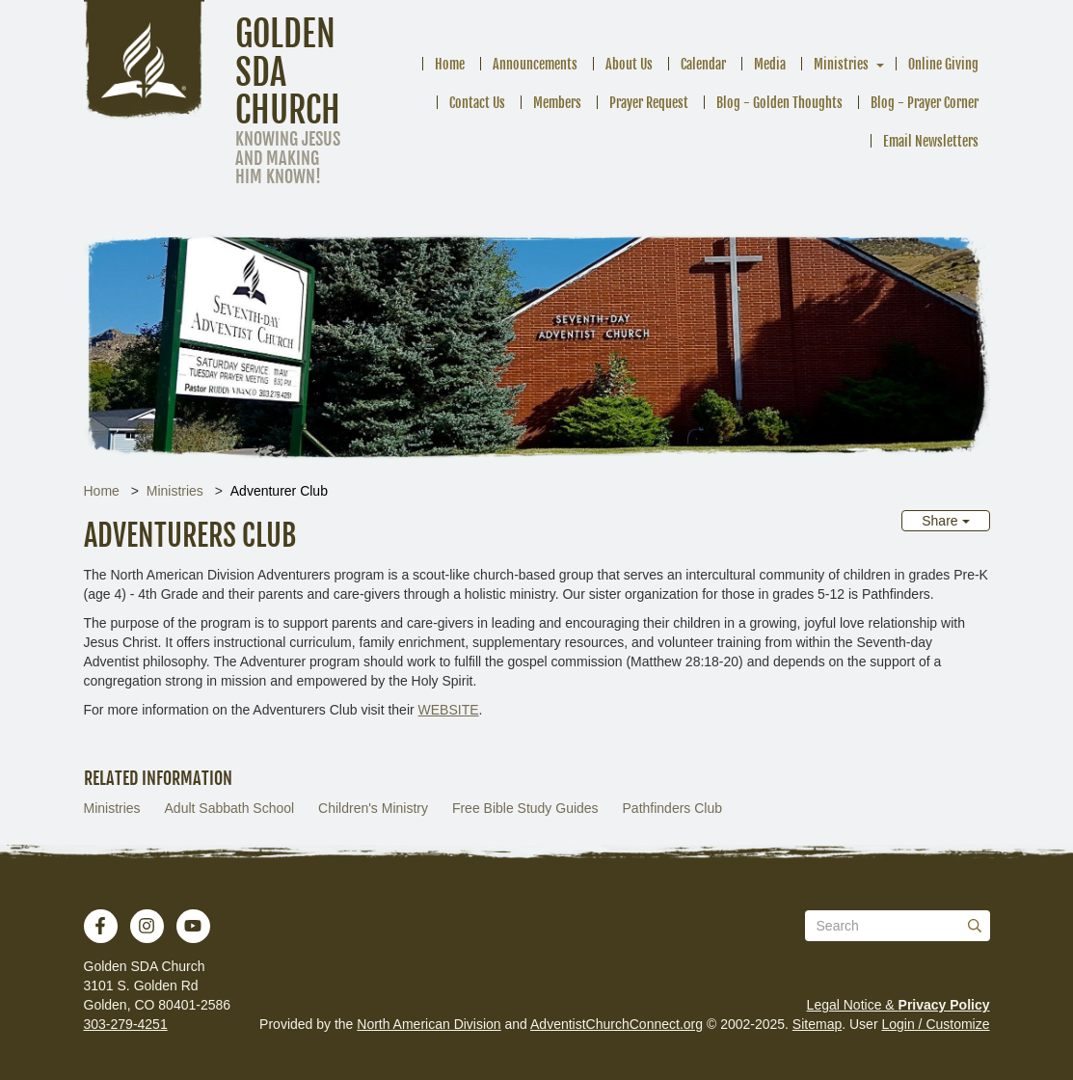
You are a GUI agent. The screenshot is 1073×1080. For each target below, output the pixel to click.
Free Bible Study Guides (525, 808)
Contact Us (477, 102)
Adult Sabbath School (230, 808)
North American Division (428, 1024)
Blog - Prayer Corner (925, 102)
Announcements (535, 64)
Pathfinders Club (673, 808)
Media (770, 64)
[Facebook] (100, 926)
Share (945, 520)
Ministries (841, 64)
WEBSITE (448, 709)
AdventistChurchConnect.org (616, 1024)
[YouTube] (193, 926)
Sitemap (817, 1024)
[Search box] (897, 925)
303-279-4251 (126, 1024)
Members (557, 102)
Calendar (703, 64)
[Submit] (974, 925)
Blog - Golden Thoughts (779, 102)
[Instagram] (146, 926)
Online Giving (943, 64)
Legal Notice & (898, 1004)
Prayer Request (648, 102)
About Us (629, 64)
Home (450, 64)
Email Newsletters (931, 141)
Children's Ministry (373, 808)
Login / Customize (935, 1024)
